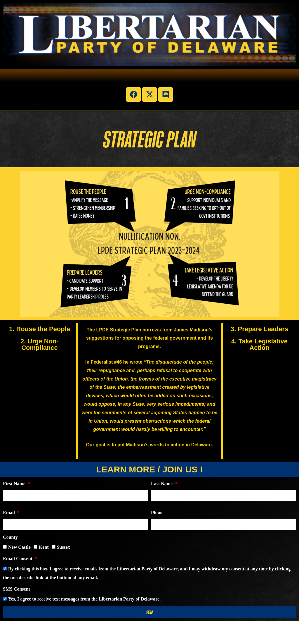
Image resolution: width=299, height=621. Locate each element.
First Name (15, 483)
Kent (44, 547)
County (10, 537)
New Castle (19, 547)
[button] (149, 78)
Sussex (63, 547)
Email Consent (18, 558)
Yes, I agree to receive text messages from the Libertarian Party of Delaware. (84, 598)
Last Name (162, 483)
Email (9, 512)
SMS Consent (16, 588)
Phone (157, 512)
